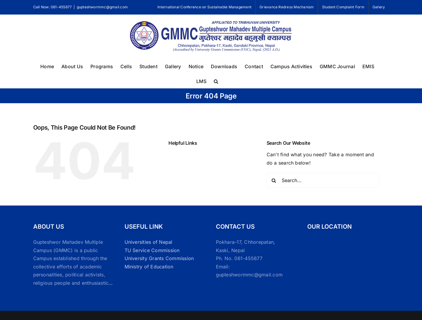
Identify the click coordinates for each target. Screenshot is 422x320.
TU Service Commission (152, 250)
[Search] (274, 180)
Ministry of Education (149, 267)
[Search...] (323, 180)
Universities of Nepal (149, 242)
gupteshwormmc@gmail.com (102, 7)
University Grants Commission (159, 258)
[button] (216, 80)
